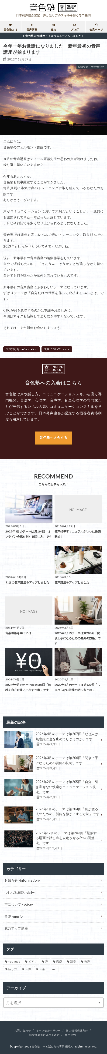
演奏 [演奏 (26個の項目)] (73, 961)
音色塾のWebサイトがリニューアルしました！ (54, 35)
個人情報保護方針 (77, 1030)
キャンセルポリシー (48, 1030)
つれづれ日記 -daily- (19, 892)
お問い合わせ (22, 1030)
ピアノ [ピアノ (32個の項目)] (32, 961)
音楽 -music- (14, 916)
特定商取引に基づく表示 (44, 1035)
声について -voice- (58, 349)
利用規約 (70, 1035)
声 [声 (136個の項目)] (46, 961)
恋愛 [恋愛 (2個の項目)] (59, 961)
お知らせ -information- (23, 349)
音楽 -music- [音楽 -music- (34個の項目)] (48, 969)
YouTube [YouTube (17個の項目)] (14, 961)
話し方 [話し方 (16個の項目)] (12, 969)
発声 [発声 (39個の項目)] (87, 961)
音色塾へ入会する (53, 437)
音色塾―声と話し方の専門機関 (51, 1046)
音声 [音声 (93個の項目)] (28, 969)
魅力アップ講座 (16, 928)
